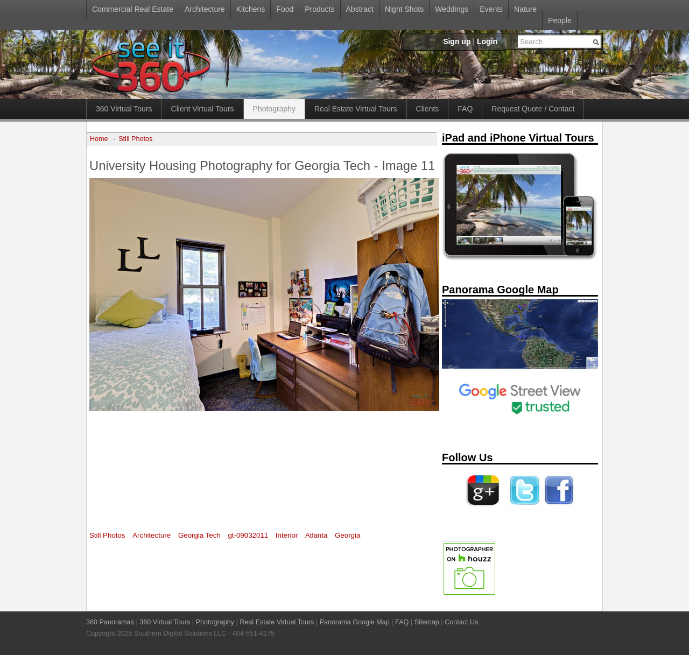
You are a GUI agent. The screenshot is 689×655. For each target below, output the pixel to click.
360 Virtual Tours (124, 108)
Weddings (451, 9)
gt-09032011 (248, 535)
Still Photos (135, 139)
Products (319, 9)
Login (487, 41)
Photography (274, 108)
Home (99, 139)
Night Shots (404, 9)
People (560, 20)
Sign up (456, 41)
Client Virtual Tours (202, 108)
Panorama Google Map (355, 622)
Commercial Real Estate (132, 9)
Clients (427, 108)
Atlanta (316, 535)
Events (491, 9)
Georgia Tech (199, 535)
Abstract (360, 9)
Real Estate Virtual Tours (355, 108)
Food (284, 9)
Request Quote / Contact (532, 108)
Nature (525, 9)
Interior (287, 535)
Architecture (205, 9)
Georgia (347, 535)
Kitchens (250, 9)
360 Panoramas (110, 622)
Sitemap (426, 622)
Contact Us (461, 622)
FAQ (465, 108)
